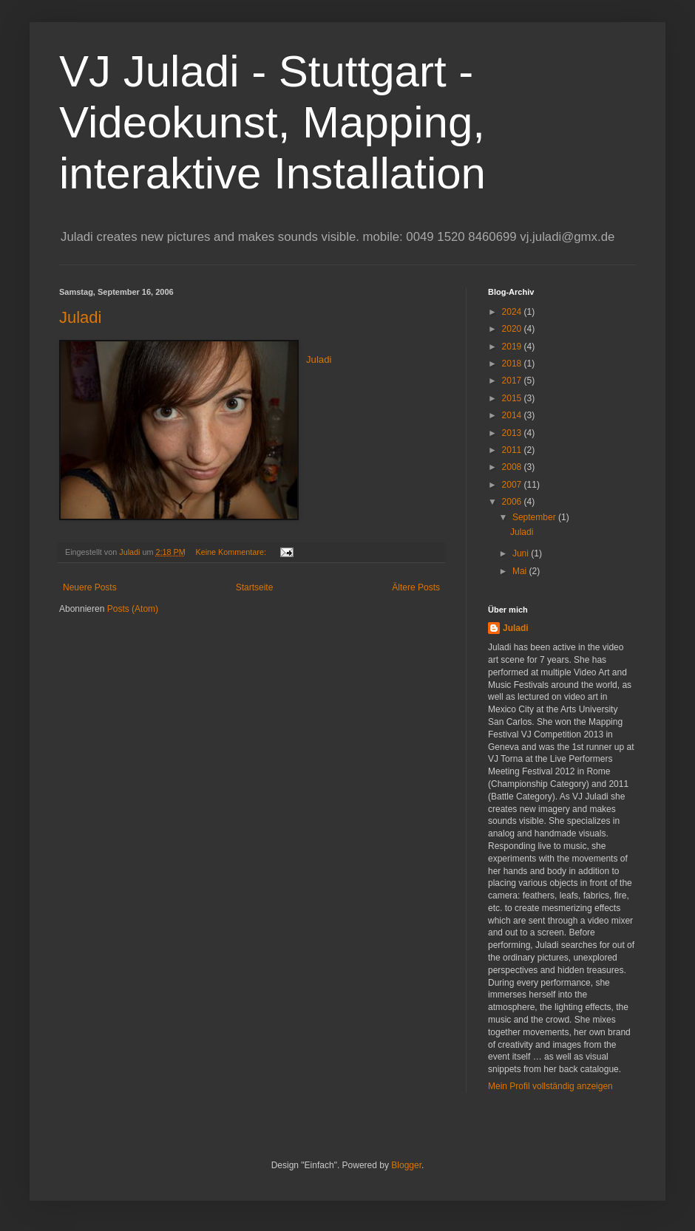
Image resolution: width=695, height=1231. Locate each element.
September (535, 517)
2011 (513, 450)
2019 (513, 346)
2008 (513, 467)
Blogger (406, 1165)
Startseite (255, 587)
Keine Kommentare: (231, 552)
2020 (513, 329)
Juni (521, 553)
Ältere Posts (416, 587)
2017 (513, 380)
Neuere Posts (90, 587)
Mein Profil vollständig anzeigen (550, 1086)
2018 (513, 363)
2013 (513, 433)
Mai (520, 571)
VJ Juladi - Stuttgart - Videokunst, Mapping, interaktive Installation (272, 122)
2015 (513, 398)
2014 (513, 415)
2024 (513, 312)
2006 (513, 502)
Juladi (80, 317)
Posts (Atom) (132, 609)
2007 (513, 485)
